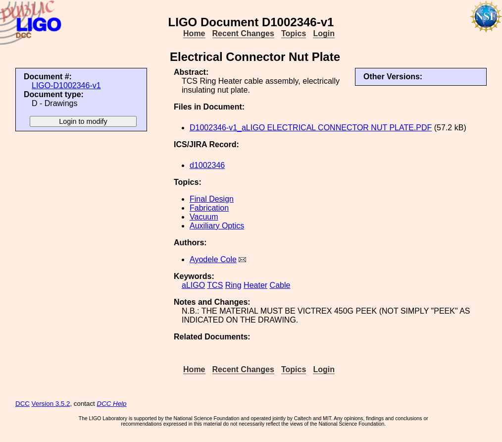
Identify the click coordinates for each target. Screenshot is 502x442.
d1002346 (207, 165)
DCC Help (112, 403)
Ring (233, 285)
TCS (215, 285)
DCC (22, 403)
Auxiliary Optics (217, 225)
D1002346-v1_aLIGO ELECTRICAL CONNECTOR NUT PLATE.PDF (311, 127)
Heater (255, 285)
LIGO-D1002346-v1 (66, 85)
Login (324, 33)
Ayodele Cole (213, 259)
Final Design (212, 199)
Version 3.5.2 (51, 403)
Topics (293, 33)
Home (194, 33)
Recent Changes (243, 33)
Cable (280, 285)
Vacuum (204, 217)
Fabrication (209, 208)
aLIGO (193, 285)
